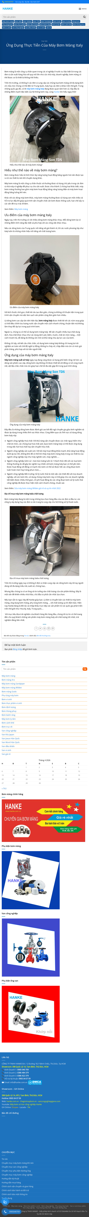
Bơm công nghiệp (48, 1206)
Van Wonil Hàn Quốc (11, 742)
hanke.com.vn (13, 1101)
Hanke (56, 92)
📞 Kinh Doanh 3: (15, 1075)
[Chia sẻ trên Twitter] (40, 628)
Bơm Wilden (27, 21)
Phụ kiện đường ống (59, 1208)
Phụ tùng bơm (8, 24)
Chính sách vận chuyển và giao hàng (17, 1186)
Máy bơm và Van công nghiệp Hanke (26, 1104)
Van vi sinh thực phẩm (78, 1206)
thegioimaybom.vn (28, 1101)
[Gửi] (84, 17)
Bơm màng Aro (8, 680)
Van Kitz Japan (8, 734)
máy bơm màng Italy (35, 89)
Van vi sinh (40, 27)
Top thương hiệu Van (43, 1208)
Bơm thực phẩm (19, 24)
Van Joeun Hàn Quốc (11, 738)
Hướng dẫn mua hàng (11, 1182)
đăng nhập (17, 649)
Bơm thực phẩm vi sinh (12, 703)
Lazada (23, 1107)
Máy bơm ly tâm (9, 719)
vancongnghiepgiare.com (49, 1101)
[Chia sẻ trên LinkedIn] (49, 628)
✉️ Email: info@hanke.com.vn (14, 1082)
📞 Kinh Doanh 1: (15, 1069)
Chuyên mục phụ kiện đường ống (16, 1171)
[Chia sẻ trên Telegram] (53, 628)
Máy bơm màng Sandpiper (13, 683)
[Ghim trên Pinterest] (44, 628)
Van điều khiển (30, 27)
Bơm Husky (66, 21)
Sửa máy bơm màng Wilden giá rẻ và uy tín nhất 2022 (37, 488)
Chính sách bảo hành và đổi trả (15, 1190)
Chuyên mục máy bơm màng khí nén (18, 1163)
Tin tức (44, 41)
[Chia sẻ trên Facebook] (36, 628)
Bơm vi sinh (7, 27)
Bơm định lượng (32, 24)
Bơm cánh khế (66, 24)
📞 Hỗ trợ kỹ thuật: (16, 1078)
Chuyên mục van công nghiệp (14, 1167)
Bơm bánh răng (45, 24)
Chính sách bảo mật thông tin (15, 1194)
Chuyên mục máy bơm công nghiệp (17, 1174)
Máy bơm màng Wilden (12, 687)
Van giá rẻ (6, 754)
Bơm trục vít (7, 726)
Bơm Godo (57, 21)
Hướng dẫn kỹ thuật (10, 1178)
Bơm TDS (36, 21)
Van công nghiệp (18, 27)
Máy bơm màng (8, 21)
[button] (82, 9)
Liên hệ (48, 27)
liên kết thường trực (43, 636)
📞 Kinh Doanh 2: (15, 1072)
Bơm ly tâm (56, 24)
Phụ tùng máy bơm (10, 695)
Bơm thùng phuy (79, 24)
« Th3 (4, 788)
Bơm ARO (18, 21)
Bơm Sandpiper (46, 21)
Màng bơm (76, 21)
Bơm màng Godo (9, 691)
